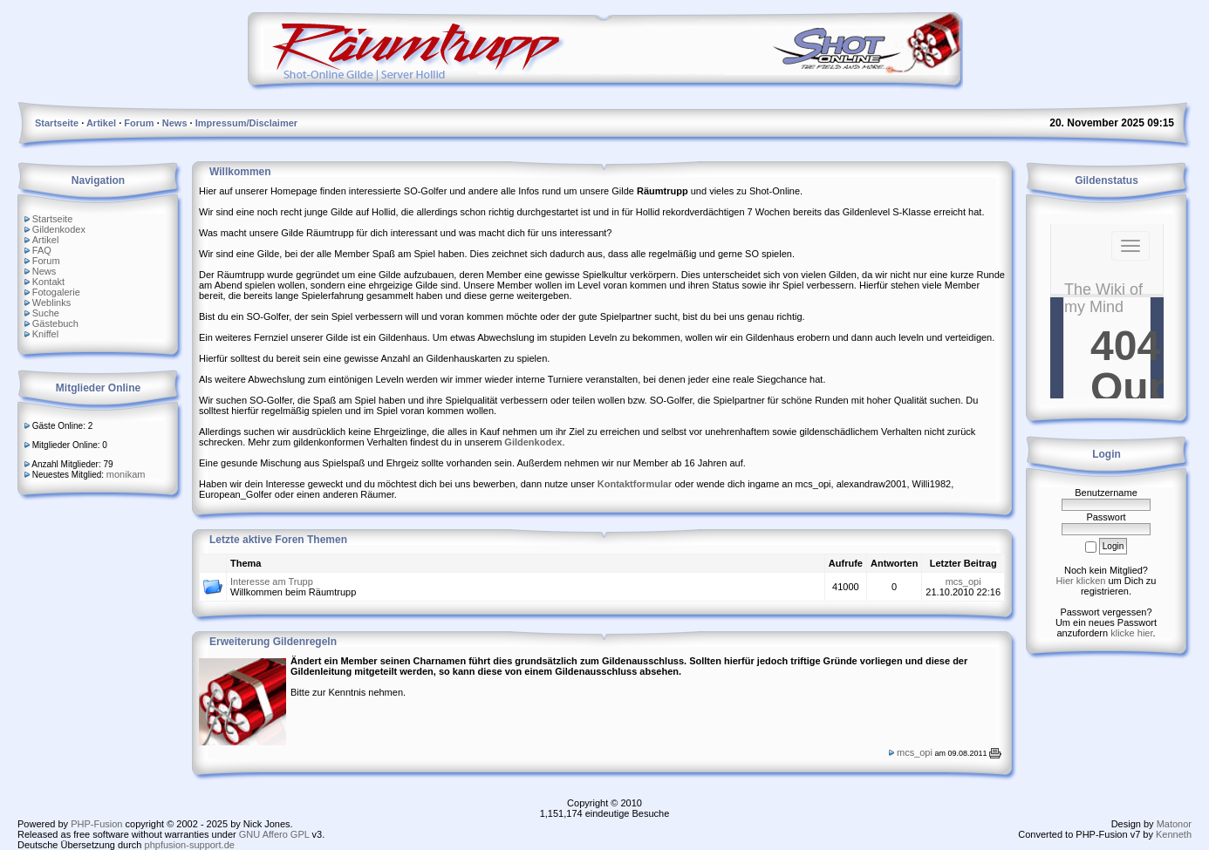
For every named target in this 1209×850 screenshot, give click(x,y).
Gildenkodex (58, 229)
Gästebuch (55, 323)
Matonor (1174, 824)
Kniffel (45, 334)
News (44, 271)
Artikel (45, 240)
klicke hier (1131, 633)
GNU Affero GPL (274, 834)
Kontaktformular (635, 484)
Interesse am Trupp (271, 581)
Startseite (52, 219)
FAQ (41, 250)
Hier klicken (1081, 580)
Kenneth (1174, 834)
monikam (126, 474)
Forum (46, 260)
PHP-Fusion (96, 824)
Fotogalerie (56, 292)
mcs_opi (963, 581)
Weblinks (51, 302)
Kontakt (48, 281)
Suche (45, 313)
